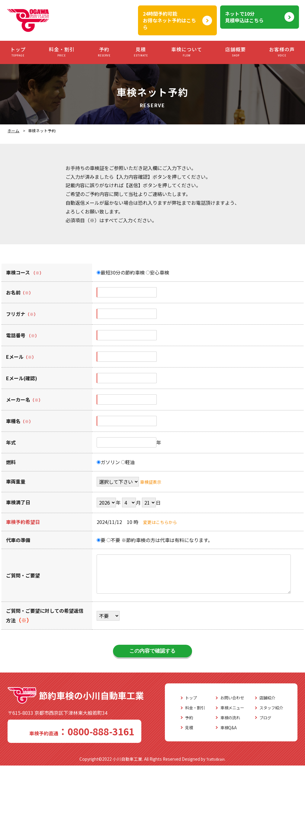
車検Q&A (77, 784)
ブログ (119, 775)
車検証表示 (152, 481)
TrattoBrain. (216, 815)
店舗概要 (235, 52)
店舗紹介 (121, 755)
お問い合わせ (82, 755)
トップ (18, 52)
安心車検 (157, 272)
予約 (104, 52)
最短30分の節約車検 (121, 272)
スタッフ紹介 (126, 765)
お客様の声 (282, 52)
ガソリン (108, 462)
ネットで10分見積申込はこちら (244, 17)
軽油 (128, 462)
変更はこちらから (162, 521)
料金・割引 (62, 52)
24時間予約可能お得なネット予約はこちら (169, 20)
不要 (113, 540)
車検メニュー (82, 765)
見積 (141, 52)
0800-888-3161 (41, 732)
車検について (186, 52)
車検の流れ (80, 775)
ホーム (13, 130)
